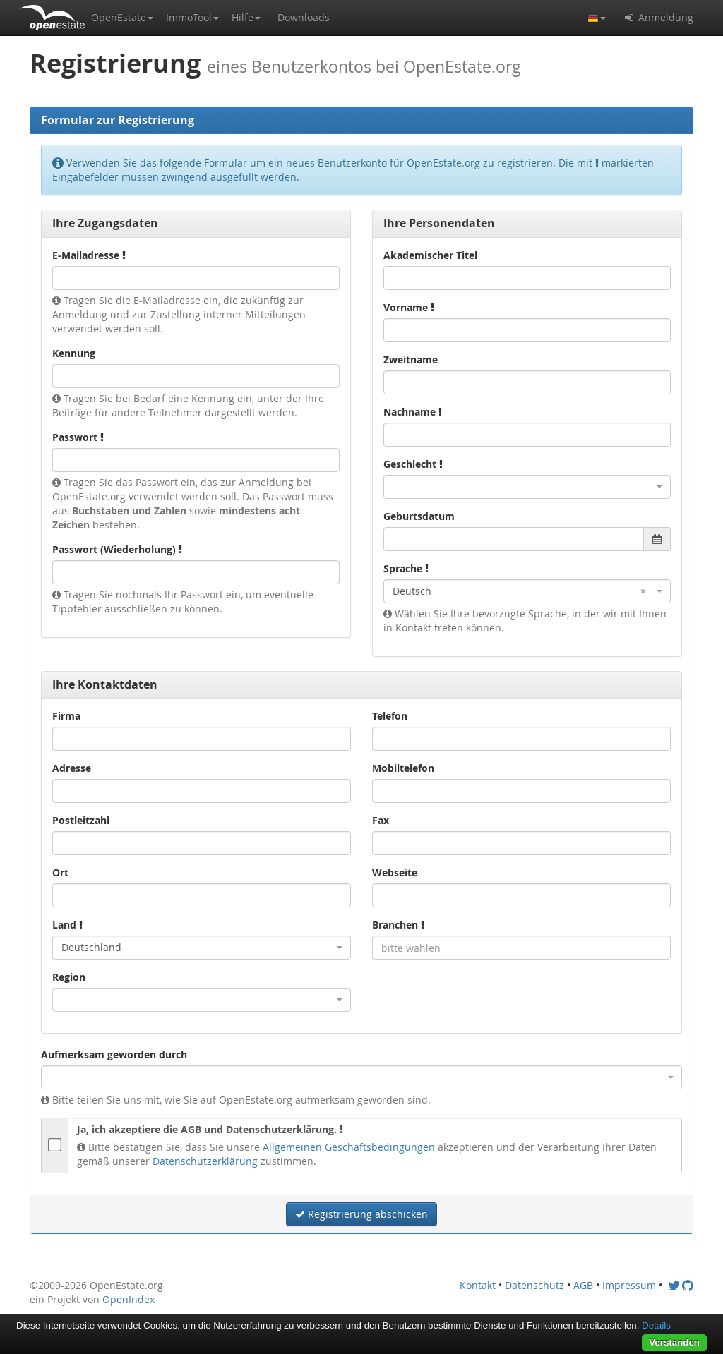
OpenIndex (128, 1299)
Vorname (408, 307)
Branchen (398, 924)
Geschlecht (413, 464)
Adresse (71, 768)
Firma (66, 716)
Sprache (406, 568)
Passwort (78, 437)
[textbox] (521, 947)
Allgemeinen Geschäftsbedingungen (349, 1147)
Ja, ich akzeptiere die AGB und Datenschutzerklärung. (210, 1129)
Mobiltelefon (403, 768)
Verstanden (674, 1342)
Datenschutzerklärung (205, 1161)
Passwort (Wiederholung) (117, 549)
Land (67, 924)
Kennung (73, 353)
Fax (380, 820)
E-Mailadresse (89, 255)
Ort (60, 872)
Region (68, 977)
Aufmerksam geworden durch (114, 1054)
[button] (122, 17)
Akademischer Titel (430, 255)
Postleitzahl (80, 820)
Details (656, 1325)
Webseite (394, 872)
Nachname (412, 411)
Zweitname (410, 359)
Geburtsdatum (419, 516)
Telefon (389, 716)
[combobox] (527, 487)
